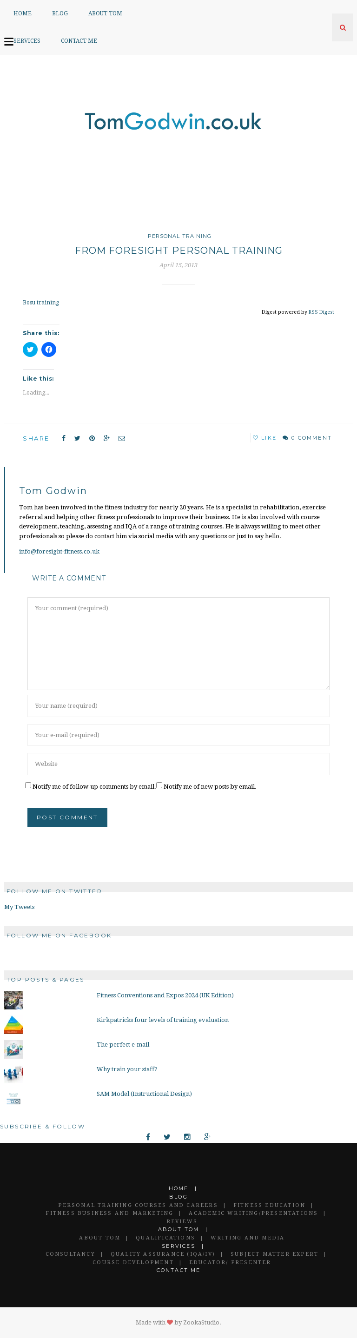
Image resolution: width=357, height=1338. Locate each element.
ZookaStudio (201, 1322)
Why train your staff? (127, 1069)
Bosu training (41, 302)
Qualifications (165, 1238)
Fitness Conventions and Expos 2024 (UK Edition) (165, 995)
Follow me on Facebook (59, 935)
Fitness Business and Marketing (109, 1213)
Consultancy (70, 1254)
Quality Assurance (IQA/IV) (163, 1254)
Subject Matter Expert (274, 1254)
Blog (60, 13)
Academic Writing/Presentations (253, 1213)
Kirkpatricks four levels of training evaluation (163, 1019)
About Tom (105, 13)
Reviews (182, 1222)
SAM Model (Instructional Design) (144, 1093)
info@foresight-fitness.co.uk (59, 551)
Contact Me (79, 41)
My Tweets (19, 906)
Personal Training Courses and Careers (138, 1205)
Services (26, 41)
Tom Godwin (53, 490)
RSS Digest (321, 312)
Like (265, 438)
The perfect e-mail (123, 1044)
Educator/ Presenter (230, 1262)
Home (22, 13)
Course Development (133, 1262)
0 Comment (311, 438)
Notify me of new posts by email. (210, 786)
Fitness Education (269, 1205)
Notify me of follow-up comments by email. (94, 786)
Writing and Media (247, 1238)
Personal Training (180, 236)
